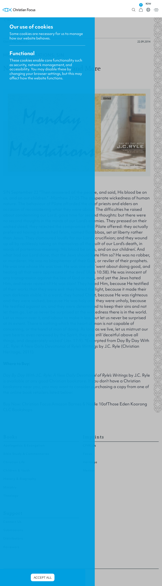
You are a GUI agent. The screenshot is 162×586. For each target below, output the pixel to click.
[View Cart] (141, 10)
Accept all (43, 578)
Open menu (156, 10)
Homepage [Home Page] (19, 10)
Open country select (148, 10)
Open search (133, 10)
